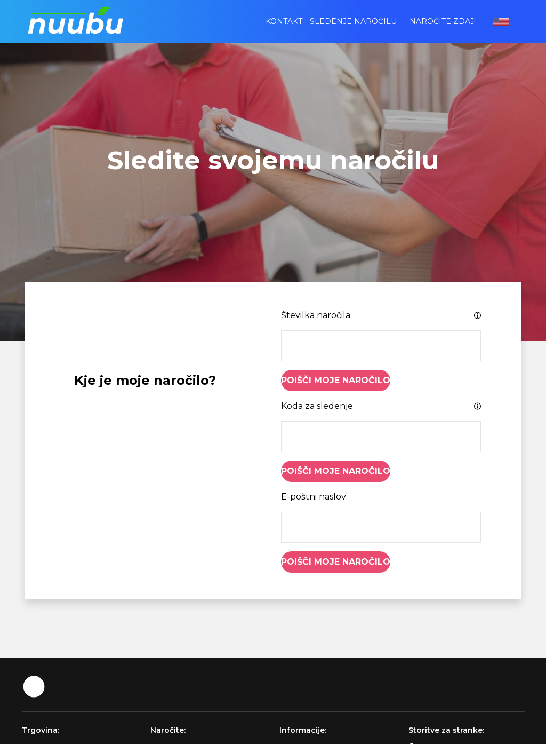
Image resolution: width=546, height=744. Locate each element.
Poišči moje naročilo (335, 380)
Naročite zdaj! (443, 21)
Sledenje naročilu (353, 21)
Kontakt (284, 21)
